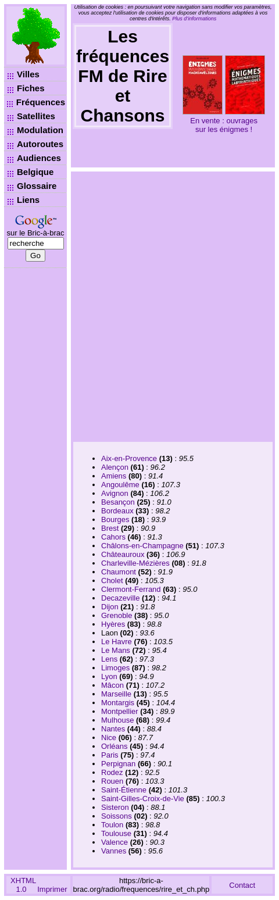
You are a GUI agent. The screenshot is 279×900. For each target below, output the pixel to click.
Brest (110, 528)
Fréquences (40, 102)
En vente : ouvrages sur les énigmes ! (223, 125)
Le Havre (116, 641)
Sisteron (115, 807)
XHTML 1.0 (23, 885)
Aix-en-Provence (129, 458)
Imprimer (52, 889)
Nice (108, 737)
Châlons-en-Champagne (142, 545)
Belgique (35, 172)
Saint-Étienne (123, 789)
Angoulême (120, 484)
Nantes (113, 728)
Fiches (31, 88)
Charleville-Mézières (135, 563)
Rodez (112, 772)
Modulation (40, 130)
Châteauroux (122, 554)
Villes (28, 74)
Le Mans (115, 650)
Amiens (113, 476)
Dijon (110, 606)
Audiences (39, 158)
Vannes (113, 851)
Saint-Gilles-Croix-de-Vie (142, 798)
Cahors (113, 537)
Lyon (109, 676)
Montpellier (119, 711)
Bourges (115, 519)
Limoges (115, 667)
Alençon (114, 467)
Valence (114, 842)
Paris (110, 755)
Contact (242, 885)
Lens (109, 659)
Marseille (116, 694)
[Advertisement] (128, 305)
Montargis (117, 702)
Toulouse (116, 833)
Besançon (118, 502)
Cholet (112, 580)
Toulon (112, 824)
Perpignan (118, 763)
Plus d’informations (194, 19)
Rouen (112, 781)
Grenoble (116, 615)
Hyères (113, 624)
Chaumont (118, 571)
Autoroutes (40, 144)
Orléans (114, 746)
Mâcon (112, 685)
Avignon (114, 493)
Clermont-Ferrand (131, 589)
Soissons (116, 816)
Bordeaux (117, 510)
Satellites (36, 116)
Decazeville (120, 598)
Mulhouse (117, 720)
